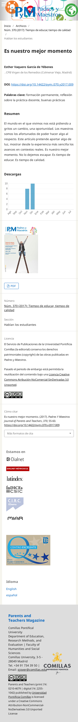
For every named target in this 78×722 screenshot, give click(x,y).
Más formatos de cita (20, 433)
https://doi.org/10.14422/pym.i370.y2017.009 (42, 84)
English (11, 589)
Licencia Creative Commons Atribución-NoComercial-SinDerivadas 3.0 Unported (36, 379)
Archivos (21, 26)
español (11, 595)
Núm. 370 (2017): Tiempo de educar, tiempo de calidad (37, 30)
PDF (13, 286)
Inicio (7, 26)
